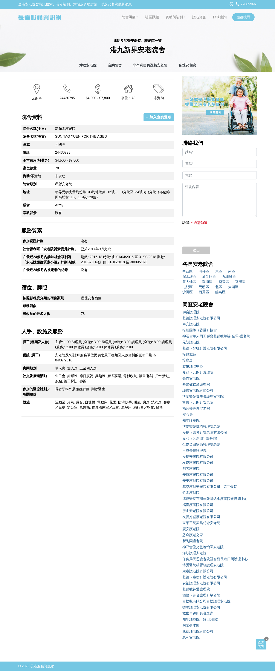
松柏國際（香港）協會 (199, 330)
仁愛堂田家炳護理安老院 (201, 444)
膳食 (26, 205)
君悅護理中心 (192, 366)
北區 (218, 287)
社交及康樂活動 (35, 376)
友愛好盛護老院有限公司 (201, 517)
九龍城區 (229, 276)
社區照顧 (152, 17)
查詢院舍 (261, 644)
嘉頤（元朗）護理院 (197, 372)
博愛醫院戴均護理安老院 (201, 426)
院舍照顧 (129, 17)
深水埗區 (189, 276)
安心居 (187, 414)
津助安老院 (87, 65)
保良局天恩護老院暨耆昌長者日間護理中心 (215, 559)
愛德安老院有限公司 (197, 456)
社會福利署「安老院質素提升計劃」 (50, 249)
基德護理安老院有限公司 (201, 318)
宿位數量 (30, 168)
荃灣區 (240, 282)
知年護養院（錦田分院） (201, 619)
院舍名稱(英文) (34, 136)
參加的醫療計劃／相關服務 (36, 391)
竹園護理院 (191, 493)
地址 (26, 192)
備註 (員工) (31, 355)
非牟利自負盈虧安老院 (150, 65)
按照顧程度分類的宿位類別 (43, 298)
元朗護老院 (191, 342)
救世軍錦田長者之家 (197, 613)
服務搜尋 (243, 17)
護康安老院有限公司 (197, 390)
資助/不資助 (32, 176)
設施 (26, 402)
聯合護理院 (191, 312)
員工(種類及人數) (36, 342)
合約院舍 (115, 65)
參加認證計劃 (33, 241)
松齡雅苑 (189, 354)
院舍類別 (30, 184)
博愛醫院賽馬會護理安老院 (203, 396)
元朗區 (204, 287)
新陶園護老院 (192, 541)
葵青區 (224, 282)
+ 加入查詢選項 (158, 117)
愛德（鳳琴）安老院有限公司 (204, 432)
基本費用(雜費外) (36, 160)
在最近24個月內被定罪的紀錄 (45, 270)
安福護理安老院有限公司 (201, 583)
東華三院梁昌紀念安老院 (201, 523)
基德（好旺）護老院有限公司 (204, 348)
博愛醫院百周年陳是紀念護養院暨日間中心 (215, 499)
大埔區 (233, 287)
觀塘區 (207, 282)
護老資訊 (199, 17)
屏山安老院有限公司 (197, 511)
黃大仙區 (189, 282)
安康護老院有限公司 (197, 475)
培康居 (187, 360)
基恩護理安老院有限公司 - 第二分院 (209, 487)
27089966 (246, 4)
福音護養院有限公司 (197, 505)
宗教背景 (30, 213)
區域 (26, 144)
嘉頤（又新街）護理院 (199, 438)
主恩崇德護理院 (194, 450)
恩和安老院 (191, 637)
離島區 (220, 292)
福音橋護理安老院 (196, 408)
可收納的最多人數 (36, 314)
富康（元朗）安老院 (197, 402)
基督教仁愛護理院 (196, 384)
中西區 (187, 271)
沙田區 (187, 292)
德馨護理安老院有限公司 (201, 607)
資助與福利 (174, 17)
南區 (231, 271)
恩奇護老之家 (192, 535)
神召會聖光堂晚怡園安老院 (203, 547)
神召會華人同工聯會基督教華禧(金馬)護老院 (216, 336)
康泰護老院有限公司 (197, 571)
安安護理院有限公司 (197, 481)
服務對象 (30, 306)
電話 (26, 152)
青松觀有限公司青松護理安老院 (206, 601)
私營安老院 (187, 65)
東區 (218, 271)
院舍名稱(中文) (34, 129)
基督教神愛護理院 (196, 589)
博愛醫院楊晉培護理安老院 (203, 565)
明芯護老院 (191, 468)
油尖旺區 (209, 276)
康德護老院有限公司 (197, 631)
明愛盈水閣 (191, 625)
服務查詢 (220, 17)
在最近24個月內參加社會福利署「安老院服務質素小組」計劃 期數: (49, 259)
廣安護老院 (191, 529)
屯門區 (187, 287)
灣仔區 (204, 271)
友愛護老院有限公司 (197, 462)
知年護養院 (191, 420)
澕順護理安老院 (194, 553)
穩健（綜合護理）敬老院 (201, 595)
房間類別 (30, 368)
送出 (196, 250)
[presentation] (215, 234)
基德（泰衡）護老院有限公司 (204, 577)
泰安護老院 (191, 324)
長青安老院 (191, 378)
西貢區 (204, 292)
